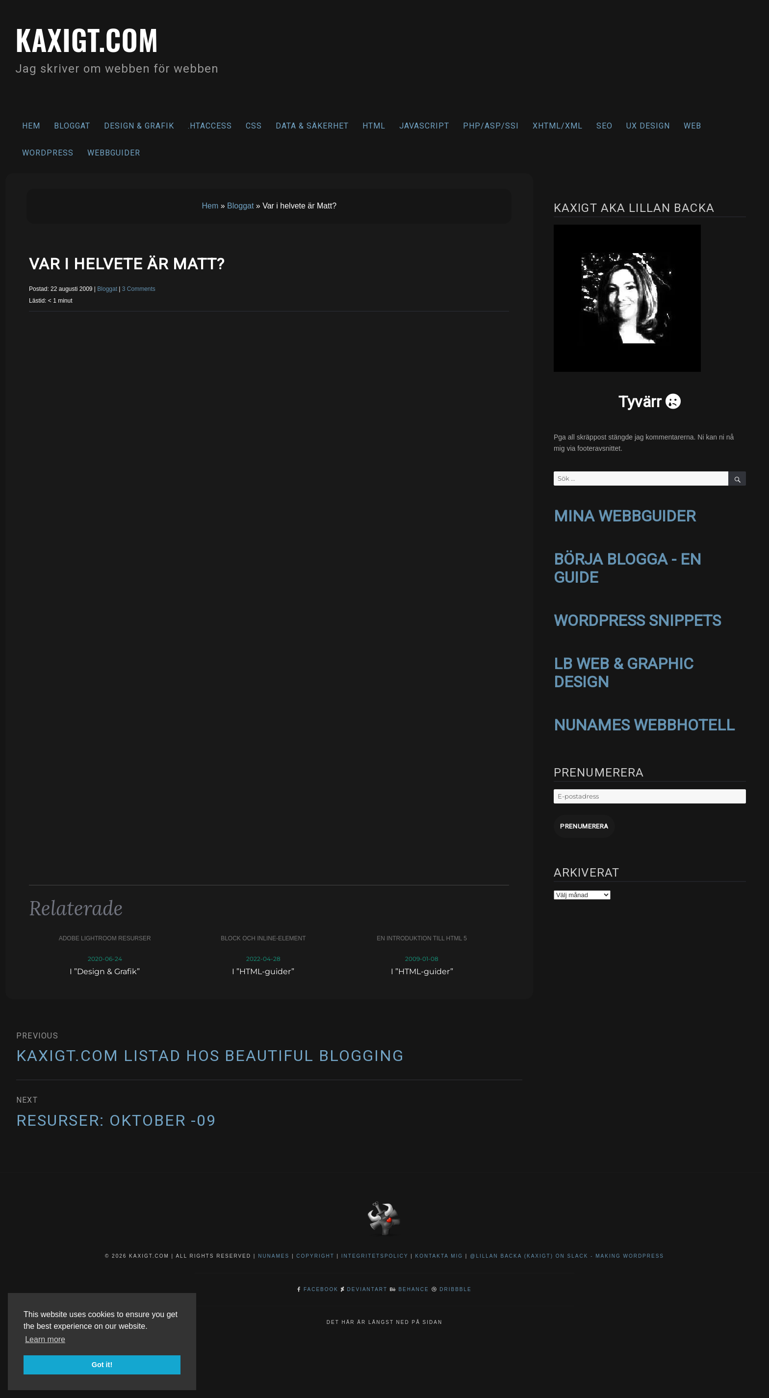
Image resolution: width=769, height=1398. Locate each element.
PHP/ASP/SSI (491, 125)
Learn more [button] (45, 1339)
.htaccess (210, 125)
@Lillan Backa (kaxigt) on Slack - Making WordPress (567, 1256)
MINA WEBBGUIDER (624, 515)
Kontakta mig (439, 1256)
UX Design (648, 125)
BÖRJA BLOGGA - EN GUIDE (627, 567)
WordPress (48, 152)
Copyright (315, 1256)
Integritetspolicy (375, 1256)
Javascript (424, 125)
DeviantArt (367, 1289)
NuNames (275, 1256)
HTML (373, 125)
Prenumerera (583, 821)
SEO (604, 125)
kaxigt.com (92, 38)
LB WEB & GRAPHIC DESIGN (623, 669)
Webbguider (113, 152)
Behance (413, 1289)
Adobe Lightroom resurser (105, 938)
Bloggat (72, 125)
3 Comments (138, 288)
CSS (254, 125)
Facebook (321, 1289)
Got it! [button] (102, 1365)
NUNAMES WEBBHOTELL (644, 721)
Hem (31, 125)
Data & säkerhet (312, 125)
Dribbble (455, 1289)
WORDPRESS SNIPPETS (637, 618)
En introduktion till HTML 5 (422, 938)
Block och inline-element (263, 938)
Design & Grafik (139, 125)
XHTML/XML (558, 125)
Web (692, 125)
